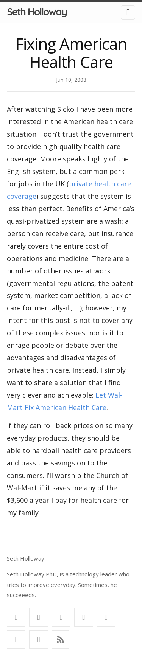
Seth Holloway (37, 12)
